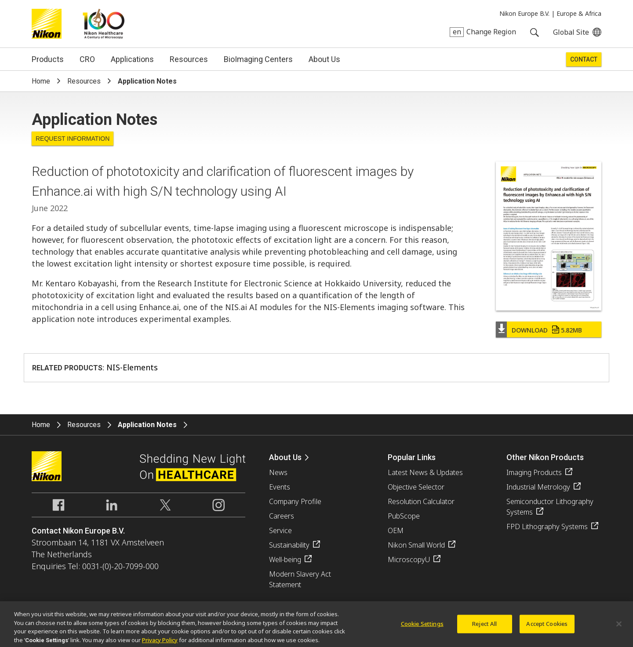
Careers (281, 516)
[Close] (619, 626)
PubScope (404, 516)
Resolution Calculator (421, 501)
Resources (189, 59)
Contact (583, 59)
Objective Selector (416, 487)
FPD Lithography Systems (547, 526)
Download (547, 330)
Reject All (484, 626)
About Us (324, 59)
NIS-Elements (132, 367)
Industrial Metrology (538, 487)
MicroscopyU (409, 559)
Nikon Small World (416, 545)
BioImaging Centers (258, 59)
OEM (396, 530)
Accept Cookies (547, 626)
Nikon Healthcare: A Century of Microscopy (103, 24)
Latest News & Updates (425, 472)
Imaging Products (534, 472)
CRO (87, 59)
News (278, 472)
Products (48, 59)
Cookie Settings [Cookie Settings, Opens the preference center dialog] (422, 626)
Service (280, 530)
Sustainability (289, 545)
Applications (132, 59)
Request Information (72, 138)
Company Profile (295, 501)
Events (279, 487)
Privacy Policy (160, 643)
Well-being (285, 559)
